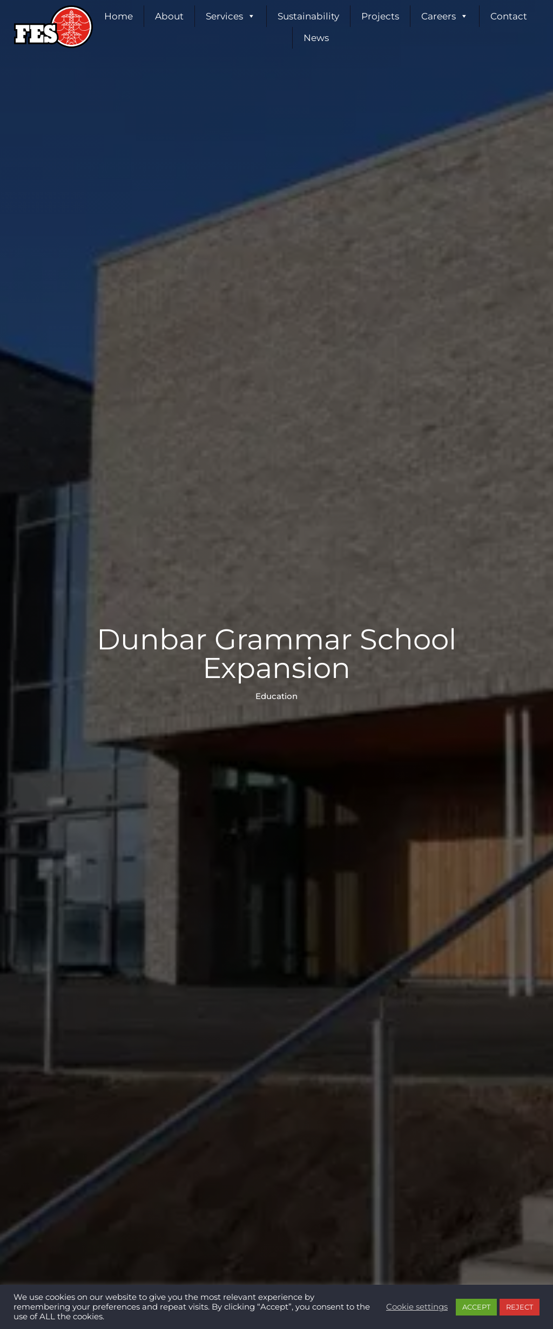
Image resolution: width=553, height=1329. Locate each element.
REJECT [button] (519, 1307)
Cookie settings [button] (417, 1307)
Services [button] (230, 16)
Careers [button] (444, 16)
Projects (380, 16)
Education (276, 696)
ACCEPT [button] (476, 1307)
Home (118, 16)
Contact (508, 16)
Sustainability (308, 16)
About (169, 16)
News (316, 37)
